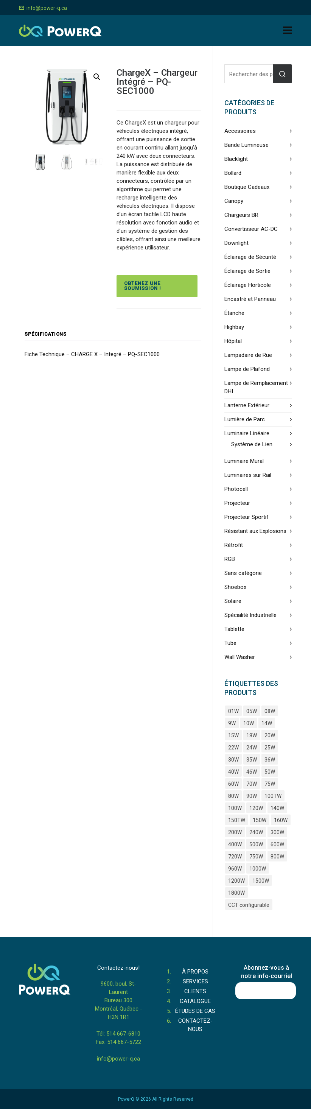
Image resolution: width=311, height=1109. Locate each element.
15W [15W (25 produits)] (233, 735)
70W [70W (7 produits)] (251, 784)
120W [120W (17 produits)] (256, 808)
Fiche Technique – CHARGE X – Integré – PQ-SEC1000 (92, 354)
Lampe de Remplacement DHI (256, 387)
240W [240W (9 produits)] (256, 832)
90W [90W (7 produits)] (251, 796)
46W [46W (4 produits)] (251, 772)
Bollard (232, 173)
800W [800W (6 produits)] (277, 857)
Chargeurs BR (241, 215)
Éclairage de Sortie (247, 271)
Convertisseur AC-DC (251, 229)
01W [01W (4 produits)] (233, 711)
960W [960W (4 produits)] (235, 869)
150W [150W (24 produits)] (259, 820)
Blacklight (236, 159)
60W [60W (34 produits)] (233, 784)
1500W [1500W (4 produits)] (260, 881)
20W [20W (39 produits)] (269, 735)
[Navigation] (287, 31)
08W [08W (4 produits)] (269, 711)
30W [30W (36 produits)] (233, 760)
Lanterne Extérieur (246, 405)
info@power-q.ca (43, 8)
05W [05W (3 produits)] (251, 711)
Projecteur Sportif (246, 517)
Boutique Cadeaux (246, 187)
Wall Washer (239, 657)
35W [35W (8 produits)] (251, 760)
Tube (230, 643)
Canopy (233, 201)
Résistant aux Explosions (255, 531)
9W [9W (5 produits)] (232, 723)
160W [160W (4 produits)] (281, 820)
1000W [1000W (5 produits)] (257, 869)
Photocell (236, 489)
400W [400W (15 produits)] (235, 844)
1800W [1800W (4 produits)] (236, 893)
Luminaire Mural (244, 461)
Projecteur (237, 503)
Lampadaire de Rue (248, 355)
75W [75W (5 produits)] (269, 784)
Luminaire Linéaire (246, 433)
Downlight (236, 243)
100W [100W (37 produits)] (235, 808)
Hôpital (233, 341)
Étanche (234, 313)
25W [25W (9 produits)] (269, 748)
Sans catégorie (243, 573)
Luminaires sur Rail (247, 475)
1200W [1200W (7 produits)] (236, 881)
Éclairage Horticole (247, 285)
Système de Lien (251, 444)
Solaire (232, 601)
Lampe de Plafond (247, 369)
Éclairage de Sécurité (250, 257)
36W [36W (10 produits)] (269, 760)
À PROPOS (195, 971)
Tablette (234, 629)
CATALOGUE (195, 1001)
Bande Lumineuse (246, 145)
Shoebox (235, 587)
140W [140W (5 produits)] (277, 808)
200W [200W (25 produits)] (235, 832)
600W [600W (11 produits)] (277, 844)
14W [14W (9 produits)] (266, 723)
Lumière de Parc (244, 419)
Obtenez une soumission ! (142, 285)
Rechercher (282, 73)
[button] (97, 77)
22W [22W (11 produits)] (233, 748)
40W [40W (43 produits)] (233, 772)
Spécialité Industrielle (250, 615)
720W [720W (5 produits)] (235, 857)
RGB (229, 559)
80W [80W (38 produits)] (233, 796)
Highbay (234, 327)
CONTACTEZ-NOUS (195, 1025)
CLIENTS (195, 991)
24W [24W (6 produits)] (251, 748)
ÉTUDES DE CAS (195, 1011)
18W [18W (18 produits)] (251, 735)
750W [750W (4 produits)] (256, 857)
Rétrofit (233, 545)
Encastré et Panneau (250, 299)
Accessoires (240, 131)
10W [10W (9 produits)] (248, 723)
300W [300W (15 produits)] (277, 832)
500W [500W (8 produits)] (256, 844)
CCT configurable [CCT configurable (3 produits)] (248, 905)
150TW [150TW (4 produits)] (236, 820)
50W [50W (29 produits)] (269, 772)
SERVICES (195, 981)
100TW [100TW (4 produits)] (272, 796)
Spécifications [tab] (45, 334)
